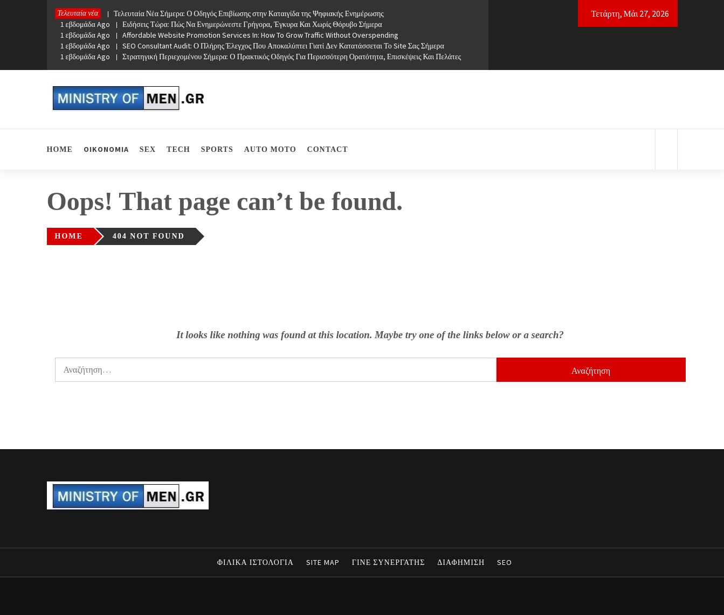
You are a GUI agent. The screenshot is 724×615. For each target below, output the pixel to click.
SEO (504, 562)
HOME (60, 149)
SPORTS (217, 149)
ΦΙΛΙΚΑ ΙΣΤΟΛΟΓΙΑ (255, 562)
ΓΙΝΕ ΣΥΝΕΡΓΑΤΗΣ (388, 562)
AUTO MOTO (270, 149)
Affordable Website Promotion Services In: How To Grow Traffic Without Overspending (229, 35)
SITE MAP (323, 562)
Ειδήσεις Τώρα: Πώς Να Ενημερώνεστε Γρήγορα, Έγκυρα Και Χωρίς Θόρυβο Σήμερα (221, 24)
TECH (178, 149)
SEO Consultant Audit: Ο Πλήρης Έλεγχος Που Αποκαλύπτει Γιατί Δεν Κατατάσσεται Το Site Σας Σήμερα (252, 46)
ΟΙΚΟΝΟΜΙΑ (106, 149)
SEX (148, 149)
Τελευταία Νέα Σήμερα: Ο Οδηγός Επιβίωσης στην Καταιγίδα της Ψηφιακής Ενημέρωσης (222, 13)
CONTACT (327, 149)
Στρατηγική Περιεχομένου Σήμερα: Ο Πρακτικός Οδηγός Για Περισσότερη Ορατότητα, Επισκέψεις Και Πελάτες (260, 56)
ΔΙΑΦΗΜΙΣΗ (461, 562)
